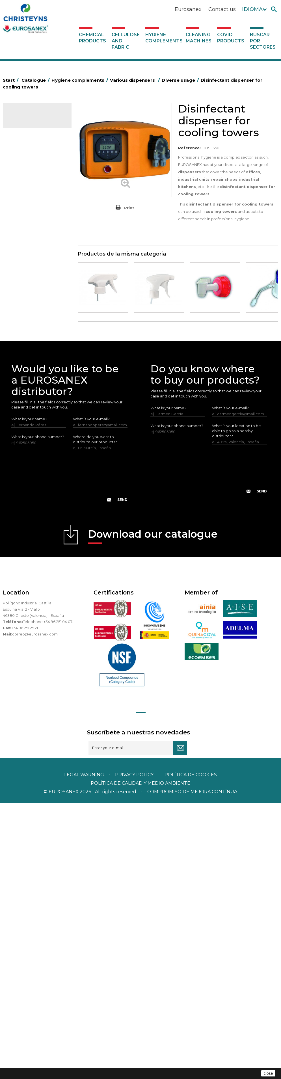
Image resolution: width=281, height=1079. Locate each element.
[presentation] (70, 756)
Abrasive (21, 165)
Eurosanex (188, 9)
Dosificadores (26, 409)
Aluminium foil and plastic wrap (35, 187)
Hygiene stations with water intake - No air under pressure (37, 463)
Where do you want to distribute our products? (95, 715)
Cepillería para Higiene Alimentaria (33, 300)
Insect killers (24, 339)
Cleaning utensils (29, 392)
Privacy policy (135, 1050)
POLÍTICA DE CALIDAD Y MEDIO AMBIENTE (140, 1059)
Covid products (230, 38)
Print (129, 208)
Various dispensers (30, 418)
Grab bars (22, 200)
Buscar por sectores (263, 41)
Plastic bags (24, 209)
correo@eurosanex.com (35, 910)
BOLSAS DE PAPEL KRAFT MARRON (36, 221)
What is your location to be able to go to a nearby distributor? (236, 706)
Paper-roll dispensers (33, 356)
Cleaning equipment (32, 261)
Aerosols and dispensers (36, 174)
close (268, 1073)
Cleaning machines (198, 38)
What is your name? (29, 695)
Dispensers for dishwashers (30, 440)
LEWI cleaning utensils (33, 400)
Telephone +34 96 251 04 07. (48, 897)
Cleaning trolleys (29, 243)
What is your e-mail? (91, 695)
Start (11, 80)
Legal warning (84, 1050)
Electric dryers (26, 383)
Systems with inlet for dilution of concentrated (38, 511)
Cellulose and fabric (126, 41)
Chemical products (92, 38)
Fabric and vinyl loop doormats (31, 317)
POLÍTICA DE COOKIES (191, 1050)
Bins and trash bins (30, 252)
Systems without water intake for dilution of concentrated (38, 489)
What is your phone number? (37, 712)
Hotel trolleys (25, 235)
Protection (23, 365)
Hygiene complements (164, 38)
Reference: (189, 148)
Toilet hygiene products (35, 330)
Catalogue (31, 119)
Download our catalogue (152, 812)
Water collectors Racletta (37, 374)
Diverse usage (31, 427)
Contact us (222, 9)
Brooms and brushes (32, 287)
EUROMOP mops (29, 348)
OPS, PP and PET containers (28, 274)
